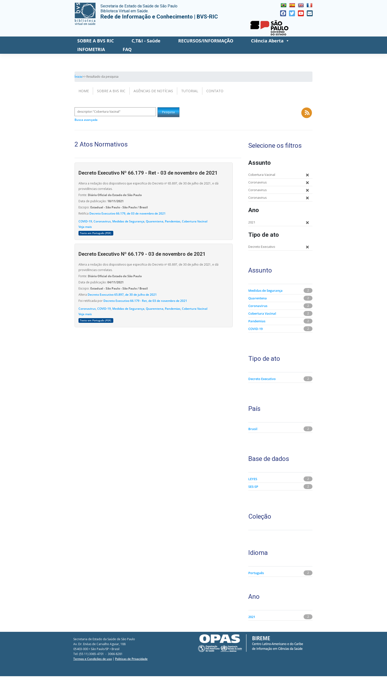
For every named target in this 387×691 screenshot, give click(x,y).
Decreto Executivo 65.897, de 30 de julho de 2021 (122, 294)
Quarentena (154, 221)
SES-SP (253, 486)
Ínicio (78, 76)
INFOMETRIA (91, 49)
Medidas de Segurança (128, 221)
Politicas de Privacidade (131, 659)
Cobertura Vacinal (194, 221)
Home (83, 91)
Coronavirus (102, 221)
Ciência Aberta (270, 40)
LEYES (252, 479)
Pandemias (172, 221)
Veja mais (85, 227)
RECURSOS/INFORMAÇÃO (205, 41)
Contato (214, 91)
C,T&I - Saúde (146, 41)
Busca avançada (86, 120)
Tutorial (189, 91)
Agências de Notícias (153, 91)
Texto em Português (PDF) (96, 233)
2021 (251, 617)
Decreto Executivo (262, 379)
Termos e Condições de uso (92, 659)
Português (256, 573)
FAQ (127, 49)
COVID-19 (85, 221)
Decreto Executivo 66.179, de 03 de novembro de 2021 (127, 213)
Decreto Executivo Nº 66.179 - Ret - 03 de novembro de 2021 (148, 173)
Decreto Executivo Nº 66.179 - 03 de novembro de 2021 (142, 254)
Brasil (252, 429)
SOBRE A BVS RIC (95, 41)
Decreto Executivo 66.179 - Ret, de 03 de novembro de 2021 (145, 301)
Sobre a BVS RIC (111, 91)
